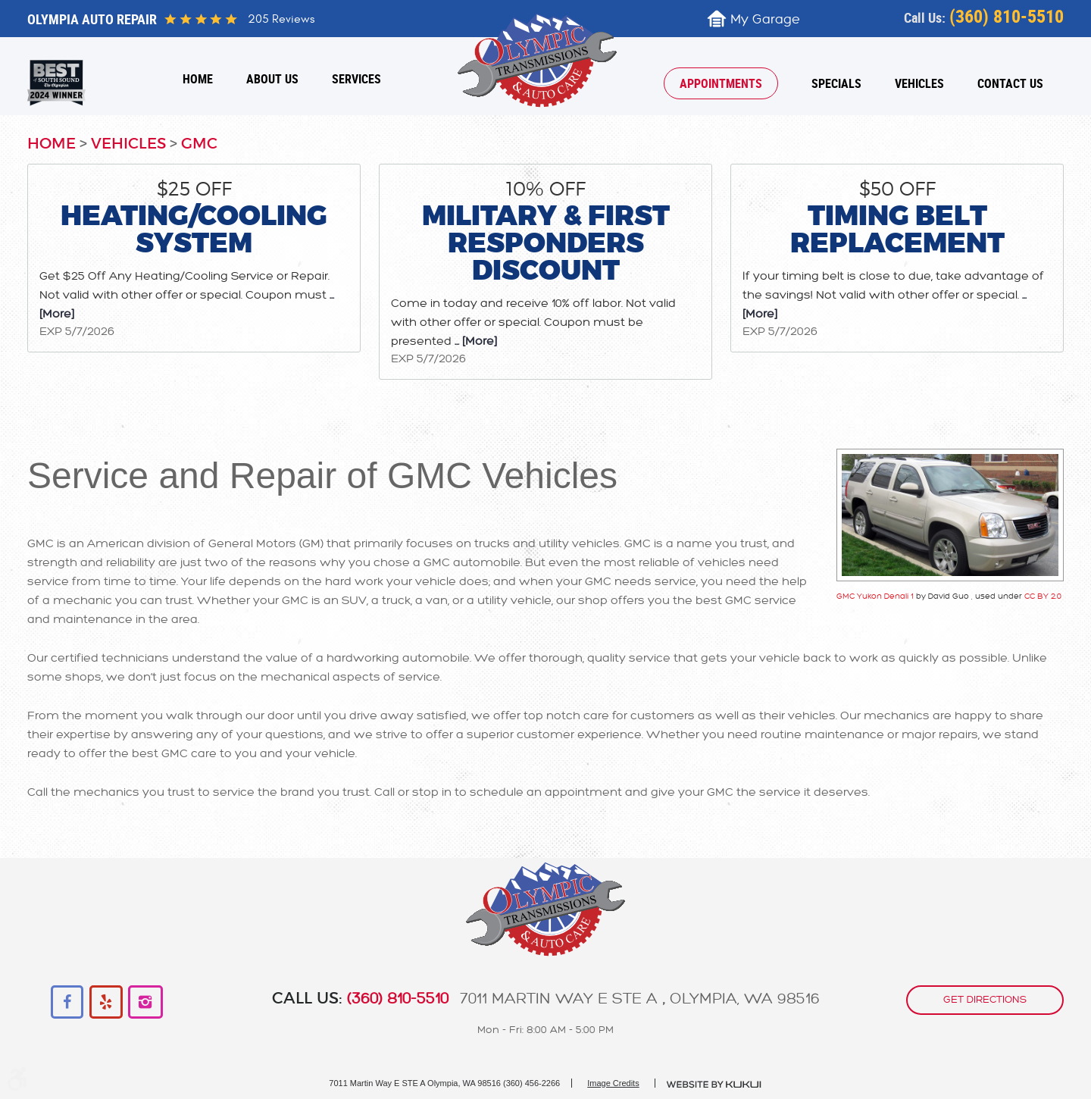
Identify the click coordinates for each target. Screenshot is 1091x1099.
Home (198, 78)
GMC (199, 144)
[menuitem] (198, 79)
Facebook (68, 1002)
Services (356, 78)
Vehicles (919, 83)
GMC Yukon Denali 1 (875, 596)
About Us (272, 78)
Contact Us (1010, 83)
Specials (836, 83)
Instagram (145, 1002)
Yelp (106, 1002)
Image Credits (613, 1083)
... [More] (474, 341)
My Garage (765, 19)
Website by (714, 1084)
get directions (985, 1000)
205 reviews (281, 19)
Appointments (721, 83)
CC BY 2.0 (1042, 596)
